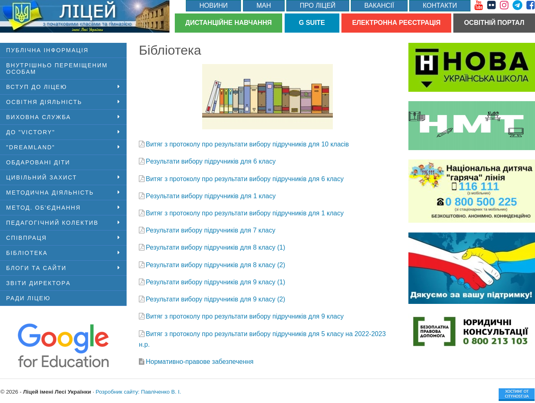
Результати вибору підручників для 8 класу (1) (215, 247)
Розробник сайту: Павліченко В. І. (138, 392)
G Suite (312, 22)
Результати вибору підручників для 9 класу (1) (215, 282)
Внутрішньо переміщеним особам (57, 68)
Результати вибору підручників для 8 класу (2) (215, 264)
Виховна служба (38, 117)
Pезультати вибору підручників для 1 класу (211, 196)
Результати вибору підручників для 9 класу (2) (215, 299)
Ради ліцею (28, 298)
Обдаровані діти (38, 162)
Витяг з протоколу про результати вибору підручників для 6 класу (244, 178)
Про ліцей (318, 5)
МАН (263, 5)
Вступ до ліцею (36, 87)
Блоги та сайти (36, 268)
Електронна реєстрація (396, 22)
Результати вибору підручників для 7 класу (210, 230)
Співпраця (26, 238)
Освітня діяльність (44, 102)
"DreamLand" (30, 147)
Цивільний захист (41, 177)
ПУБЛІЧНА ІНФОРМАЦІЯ (47, 50)
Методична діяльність (50, 192)
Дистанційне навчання (228, 22)
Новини (213, 5)
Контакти (440, 5)
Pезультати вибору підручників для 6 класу (211, 161)
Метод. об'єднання (43, 207)
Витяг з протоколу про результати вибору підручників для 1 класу (244, 213)
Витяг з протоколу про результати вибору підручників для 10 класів (247, 144)
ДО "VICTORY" (30, 132)
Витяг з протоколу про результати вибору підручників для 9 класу (244, 316)
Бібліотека (27, 253)
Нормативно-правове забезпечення (200, 361)
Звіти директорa (38, 283)
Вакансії (379, 5)
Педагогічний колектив (52, 222)
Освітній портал (494, 22)
